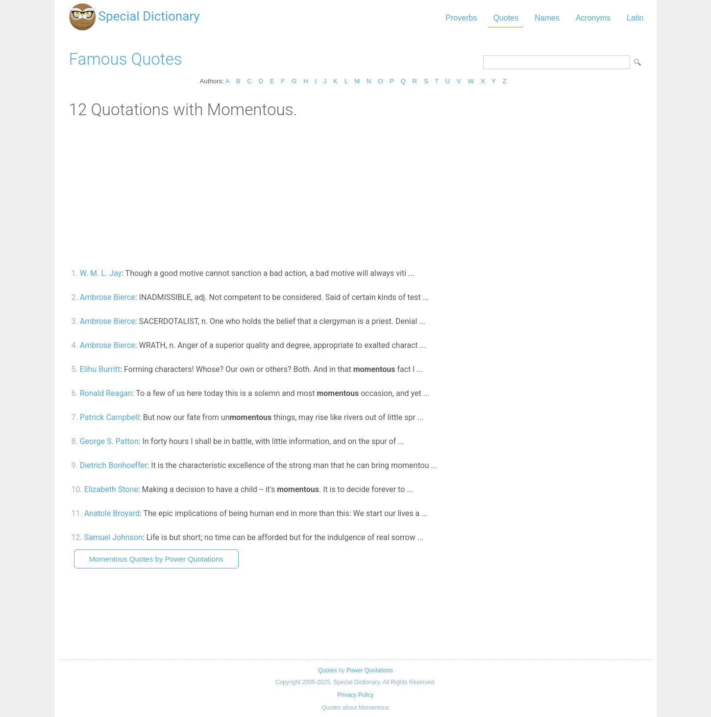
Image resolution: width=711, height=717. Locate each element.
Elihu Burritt (100, 369)
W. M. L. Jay (101, 273)
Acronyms (593, 18)
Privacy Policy (355, 695)
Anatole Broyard (112, 513)
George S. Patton (109, 441)
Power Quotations (369, 670)
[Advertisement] (355, 192)
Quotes (505, 18)
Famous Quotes (125, 59)
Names (547, 18)
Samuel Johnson (113, 537)
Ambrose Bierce (107, 297)
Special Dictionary (149, 16)
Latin (635, 18)
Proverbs (461, 18)
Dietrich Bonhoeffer (113, 465)
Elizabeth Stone (111, 489)
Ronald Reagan (106, 393)
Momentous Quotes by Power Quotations (156, 559)
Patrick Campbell (109, 417)
